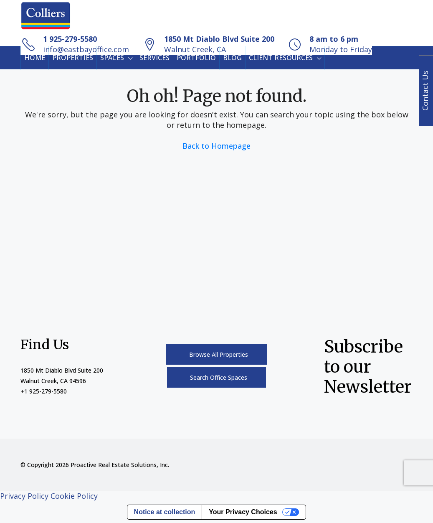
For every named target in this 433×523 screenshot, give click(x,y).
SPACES (112, 57)
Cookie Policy (74, 496)
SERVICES (154, 57)
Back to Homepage (216, 146)
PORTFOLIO (196, 57)
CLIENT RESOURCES (281, 57)
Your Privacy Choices (243, 511)
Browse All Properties (218, 354)
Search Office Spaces (218, 377)
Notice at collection (164, 511)
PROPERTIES (72, 57)
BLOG (232, 57)
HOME (34, 57)
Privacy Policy (24, 496)
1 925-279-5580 (70, 39)
